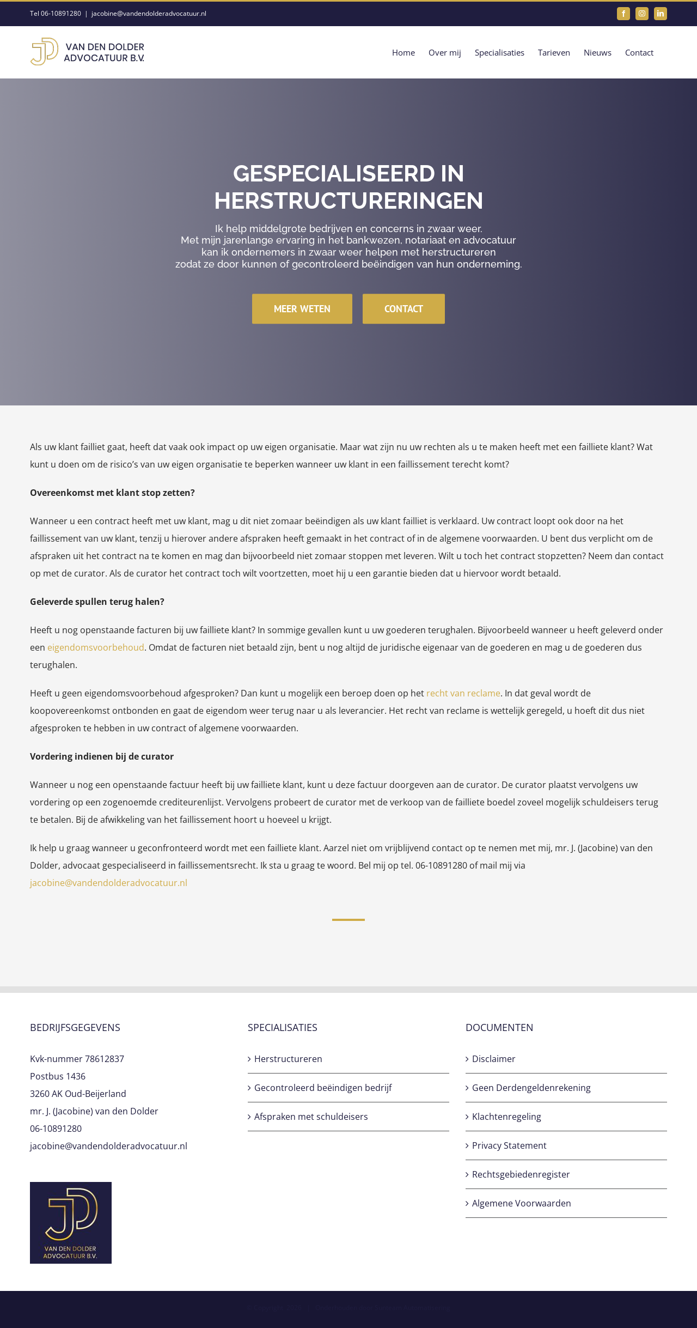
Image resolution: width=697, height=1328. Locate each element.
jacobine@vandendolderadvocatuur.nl (148, 13)
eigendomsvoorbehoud (95, 647)
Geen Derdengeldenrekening (531, 1088)
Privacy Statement (509, 1145)
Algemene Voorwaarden (521, 1203)
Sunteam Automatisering (412, 1307)
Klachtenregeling (506, 1117)
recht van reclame (463, 693)
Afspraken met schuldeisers (311, 1117)
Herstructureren (288, 1059)
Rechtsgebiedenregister (521, 1174)
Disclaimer (494, 1059)
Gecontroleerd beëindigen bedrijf (323, 1088)
